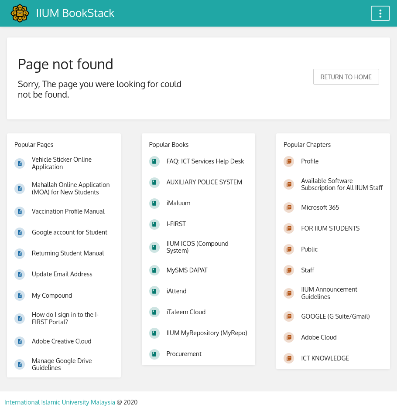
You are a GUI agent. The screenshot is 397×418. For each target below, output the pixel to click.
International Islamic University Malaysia (60, 402)
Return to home (346, 77)
